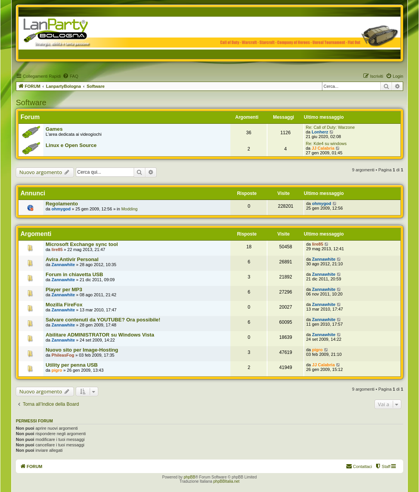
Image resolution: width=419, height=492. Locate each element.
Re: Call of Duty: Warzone (330, 127)
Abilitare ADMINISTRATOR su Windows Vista (100, 335)
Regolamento (62, 204)
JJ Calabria (323, 148)
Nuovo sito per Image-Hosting (82, 350)
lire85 (57, 249)
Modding (129, 209)
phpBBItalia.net (226, 481)
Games (54, 129)
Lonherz (320, 132)
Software (31, 102)
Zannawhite (63, 264)
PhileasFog (62, 355)
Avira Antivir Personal (72, 259)
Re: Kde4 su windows (326, 143)
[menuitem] (70, 76)
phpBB (189, 477)
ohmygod (61, 209)
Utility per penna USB (72, 365)
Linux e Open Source (71, 145)
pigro (317, 349)
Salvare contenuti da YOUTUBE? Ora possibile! (103, 320)
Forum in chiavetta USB (74, 274)
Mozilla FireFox (64, 305)
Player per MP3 (64, 289)
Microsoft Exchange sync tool (82, 244)
